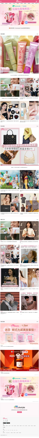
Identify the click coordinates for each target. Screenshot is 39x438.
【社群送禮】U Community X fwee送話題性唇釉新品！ (8, 399)
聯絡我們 (20, 432)
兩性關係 (25, 3)
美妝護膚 (2, 3)
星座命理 (22, 3)
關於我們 (4, 432)
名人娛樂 (14, 3)
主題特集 (29, 425)
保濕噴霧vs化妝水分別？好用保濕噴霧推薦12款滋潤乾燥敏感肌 (10, 98)
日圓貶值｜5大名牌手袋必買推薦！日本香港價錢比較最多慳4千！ (19, 167)
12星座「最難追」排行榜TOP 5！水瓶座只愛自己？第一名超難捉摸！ (29, 312)
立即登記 (19, 412)
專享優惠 (35, 425)
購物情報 (29, 3)
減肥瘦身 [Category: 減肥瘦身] (21, 264)
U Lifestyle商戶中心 (8, 432)
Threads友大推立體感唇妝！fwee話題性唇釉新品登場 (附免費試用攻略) (19, 75)
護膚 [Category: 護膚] (1, 240)
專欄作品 (26, 425)
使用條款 (14, 432)
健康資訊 (18, 3)
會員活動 (32, 425)
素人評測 (23, 425)
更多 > (37, 126)
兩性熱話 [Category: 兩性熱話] (21, 311)
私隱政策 (17, 432)
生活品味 (10, 3)
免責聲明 (12, 432)
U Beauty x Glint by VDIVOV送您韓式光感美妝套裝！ (7, 346)
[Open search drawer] (38, 1)
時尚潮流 (6, 3)
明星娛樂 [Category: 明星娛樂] (21, 240)
